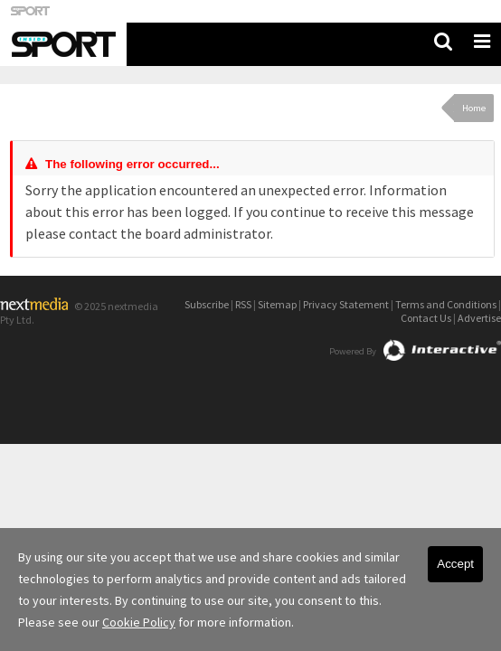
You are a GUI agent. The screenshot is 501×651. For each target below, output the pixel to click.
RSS (243, 304)
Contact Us (426, 318)
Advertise (479, 318)
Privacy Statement (346, 304)
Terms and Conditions (445, 304)
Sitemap (277, 304)
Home (474, 108)
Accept (455, 564)
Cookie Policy (138, 622)
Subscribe (206, 304)
